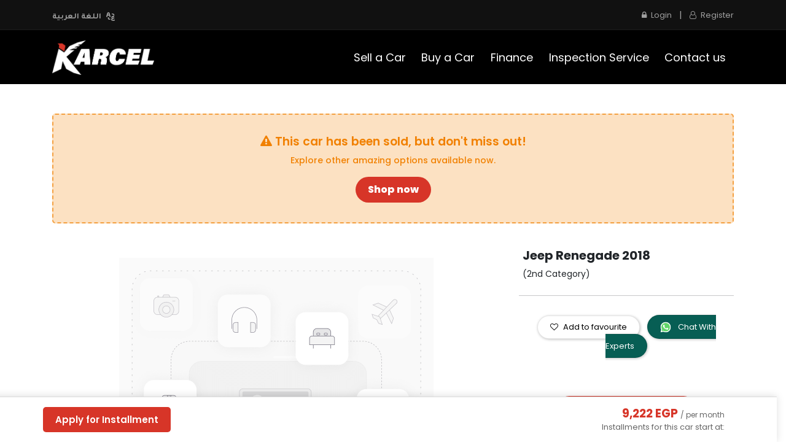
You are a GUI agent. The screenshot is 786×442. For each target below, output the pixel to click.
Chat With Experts (660, 336)
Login (657, 15)
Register (712, 15)
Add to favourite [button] (588, 327)
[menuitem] (380, 57)
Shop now (393, 189)
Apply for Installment (106, 419)
